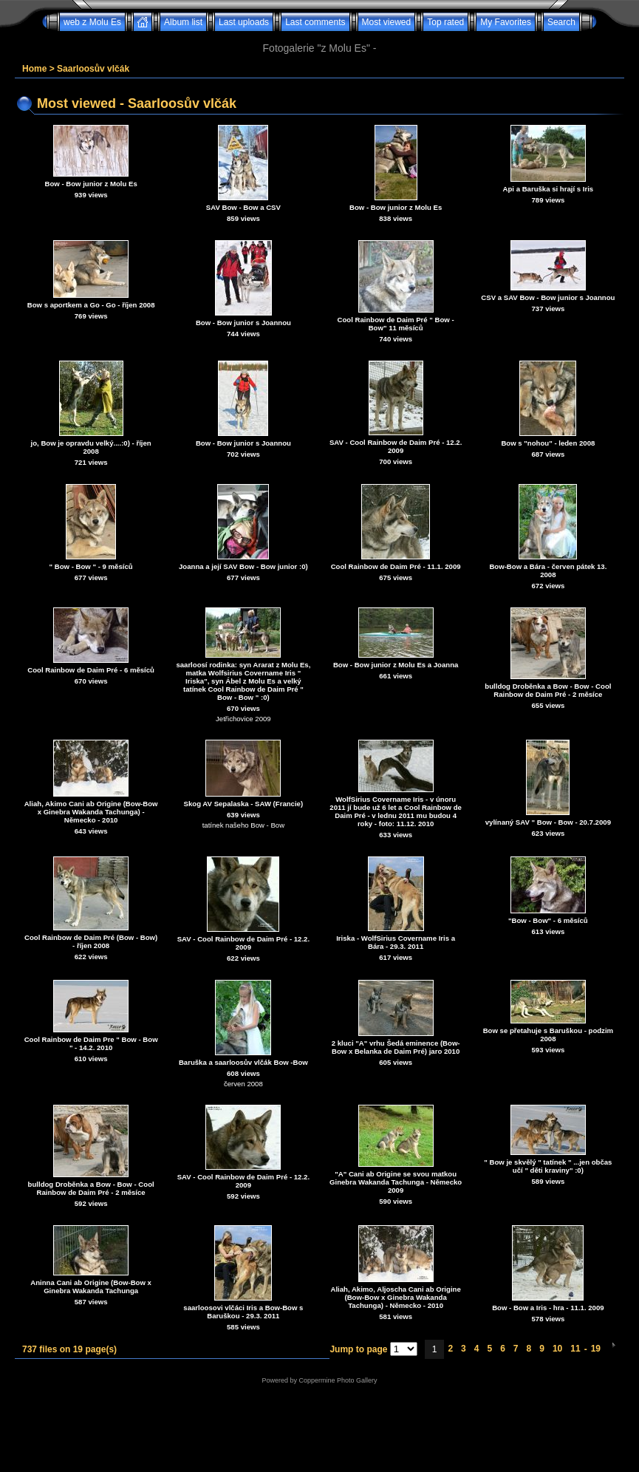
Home (34, 69)
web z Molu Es (92, 22)
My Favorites (505, 22)
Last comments (315, 22)
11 (575, 1348)
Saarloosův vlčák (93, 69)
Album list (183, 22)
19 (596, 1348)
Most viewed (386, 22)
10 (557, 1348)
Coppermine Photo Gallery (337, 1380)
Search (561, 22)
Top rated (445, 22)
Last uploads (244, 22)
